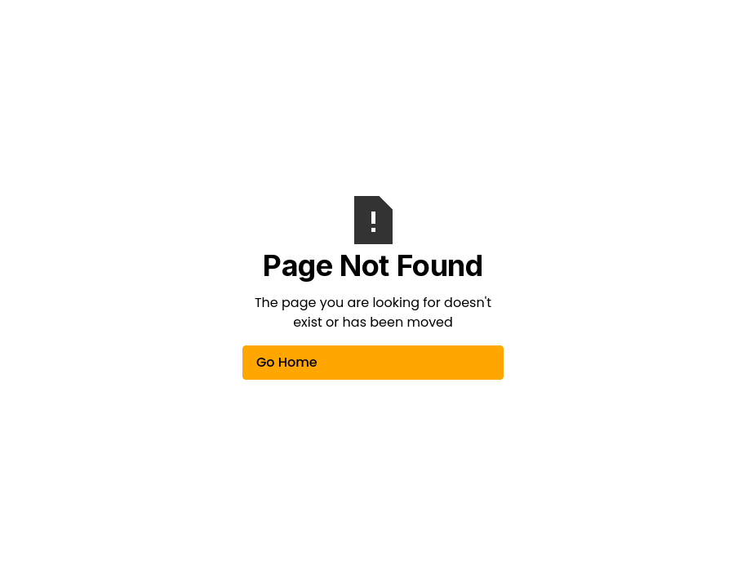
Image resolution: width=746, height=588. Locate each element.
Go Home (286, 362)
